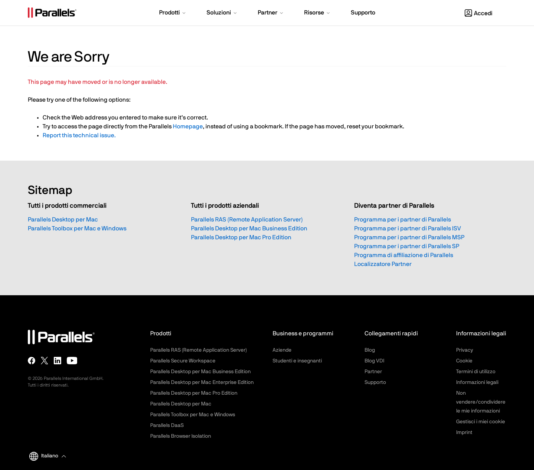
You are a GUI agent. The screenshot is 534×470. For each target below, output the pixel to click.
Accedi (478, 13)
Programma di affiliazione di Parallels (403, 255)
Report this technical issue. (79, 135)
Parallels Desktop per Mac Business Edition (249, 228)
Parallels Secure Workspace (182, 361)
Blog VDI (374, 361)
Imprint (464, 432)
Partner (373, 371)
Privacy (464, 350)
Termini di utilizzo (475, 371)
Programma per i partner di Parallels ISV (407, 228)
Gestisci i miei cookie (480, 421)
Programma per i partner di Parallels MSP (409, 237)
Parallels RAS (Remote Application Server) (247, 220)
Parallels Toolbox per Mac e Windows (77, 228)
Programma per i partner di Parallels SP (406, 246)
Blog (370, 350)
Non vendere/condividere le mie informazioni (480, 402)
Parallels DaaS (167, 425)
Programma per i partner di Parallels (402, 220)
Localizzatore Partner (383, 264)
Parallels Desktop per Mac (63, 220)
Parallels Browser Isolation (180, 436)
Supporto (375, 382)
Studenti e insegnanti (297, 361)
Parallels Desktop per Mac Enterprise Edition (202, 382)
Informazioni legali (477, 382)
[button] (173, 13)
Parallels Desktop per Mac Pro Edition (241, 237)
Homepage (188, 126)
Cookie (464, 361)
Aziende (282, 350)
